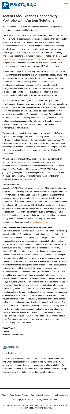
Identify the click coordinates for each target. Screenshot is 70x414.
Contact (53, 400)
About (4, 395)
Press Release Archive (18, 395)
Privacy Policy (42, 400)
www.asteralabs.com (38, 222)
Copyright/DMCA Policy (23, 400)
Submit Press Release (39, 395)
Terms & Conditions (59, 395)
